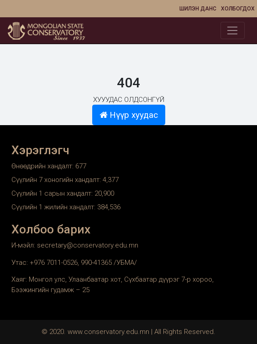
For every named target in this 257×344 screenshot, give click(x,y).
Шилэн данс (197, 8)
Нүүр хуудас (129, 115)
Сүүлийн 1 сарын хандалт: (52, 193)
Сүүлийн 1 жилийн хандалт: (54, 207)
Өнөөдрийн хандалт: (43, 166)
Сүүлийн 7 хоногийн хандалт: (57, 180)
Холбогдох (238, 8)
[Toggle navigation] (232, 30)
